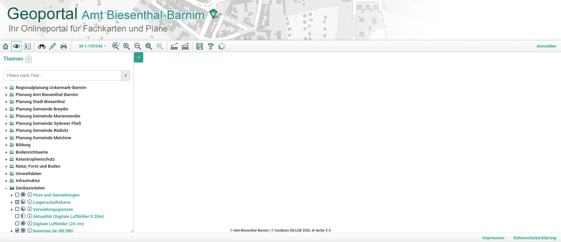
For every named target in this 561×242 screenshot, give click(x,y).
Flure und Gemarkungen (56, 194)
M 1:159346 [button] (91, 46)
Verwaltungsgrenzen (53, 209)
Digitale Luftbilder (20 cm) (58, 223)
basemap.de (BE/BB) (53, 230)
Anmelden (546, 46)
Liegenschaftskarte (52, 202)
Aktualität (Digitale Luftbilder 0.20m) (68, 216)
